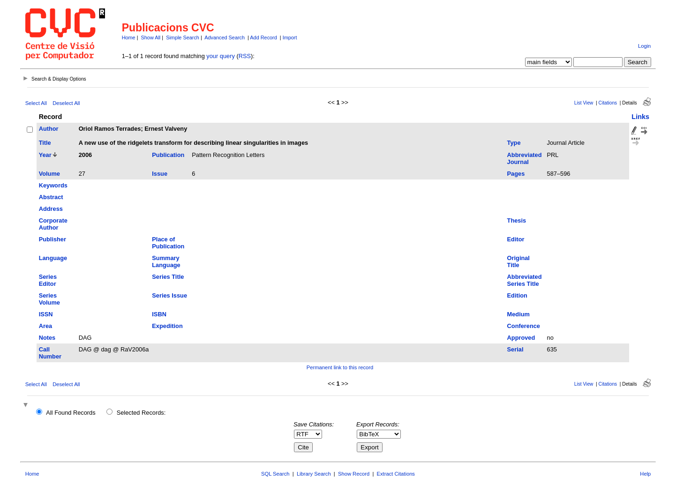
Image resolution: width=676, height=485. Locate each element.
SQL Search (275, 474)
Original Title (518, 261)
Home (128, 37)
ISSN (46, 314)
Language (53, 257)
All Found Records (70, 412)
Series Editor (48, 280)
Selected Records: (141, 412)
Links (640, 116)
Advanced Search (224, 37)
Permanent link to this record (340, 367)
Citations (608, 102)
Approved (521, 337)
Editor (516, 239)
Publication (168, 154)
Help (645, 474)
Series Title (168, 276)
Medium (518, 314)
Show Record (353, 474)
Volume (49, 173)
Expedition (167, 325)
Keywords (53, 185)
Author (49, 128)
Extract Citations (396, 474)
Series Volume (49, 299)
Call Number (50, 353)
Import (290, 37)
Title (45, 142)
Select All (36, 103)
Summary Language (166, 261)
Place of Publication (168, 243)
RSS (245, 56)
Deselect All (66, 103)
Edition (517, 295)
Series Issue (169, 295)
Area (45, 325)
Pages (516, 173)
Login (644, 46)
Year (45, 154)
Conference (523, 325)
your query (220, 56)
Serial (515, 349)
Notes (47, 337)
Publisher (52, 239)
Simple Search (182, 37)
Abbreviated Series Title (524, 280)
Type (514, 142)
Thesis (516, 220)
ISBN (159, 314)
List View (583, 102)
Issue (159, 173)
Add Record (263, 37)
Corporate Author (53, 224)
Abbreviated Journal (524, 158)
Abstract (51, 197)
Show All (151, 37)
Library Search (314, 474)
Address (51, 208)
